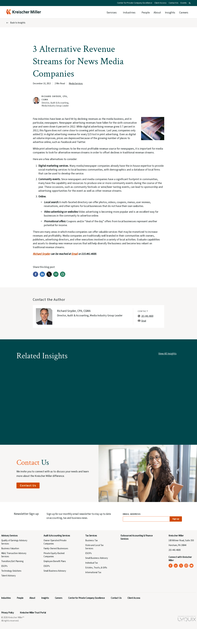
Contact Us (173, 2)
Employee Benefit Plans (55, 561)
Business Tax (91, 540)
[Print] (62, 276)
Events (184, 2)
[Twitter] (49, 276)
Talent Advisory (8, 575)
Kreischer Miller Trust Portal (33, 612)
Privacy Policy (7, 612)
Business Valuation (10, 548)
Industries (129, 12)
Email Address (132, 514)
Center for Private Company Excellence (134, 2)
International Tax (93, 572)
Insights (170, 12)
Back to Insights (17, 22)
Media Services (76, 83)
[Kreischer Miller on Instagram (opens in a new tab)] (186, 566)
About (157, 12)
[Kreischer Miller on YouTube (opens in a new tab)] (191, 566)
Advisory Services (9, 535)
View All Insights (167, 354)
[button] (190, 3)
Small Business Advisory (55, 571)
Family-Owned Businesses (56, 548)
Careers (183, 12)
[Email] (56, 276)
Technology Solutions (11, 571)
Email (74, 254)
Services (112, 12)
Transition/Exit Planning (12, 561)
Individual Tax (91, 562)
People (146, 12)
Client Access (160, 2)
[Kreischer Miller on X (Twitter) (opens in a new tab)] (181, 566)
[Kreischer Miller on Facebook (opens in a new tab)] (171, 566)
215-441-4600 (147, 316)
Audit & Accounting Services (57, 535)
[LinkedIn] (42, 276)
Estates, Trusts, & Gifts (96, 567)
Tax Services (91, 535)
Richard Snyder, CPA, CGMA (73, 311)
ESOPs (4, 566)
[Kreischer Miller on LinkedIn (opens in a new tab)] (176, 566)
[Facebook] (35, 276)
